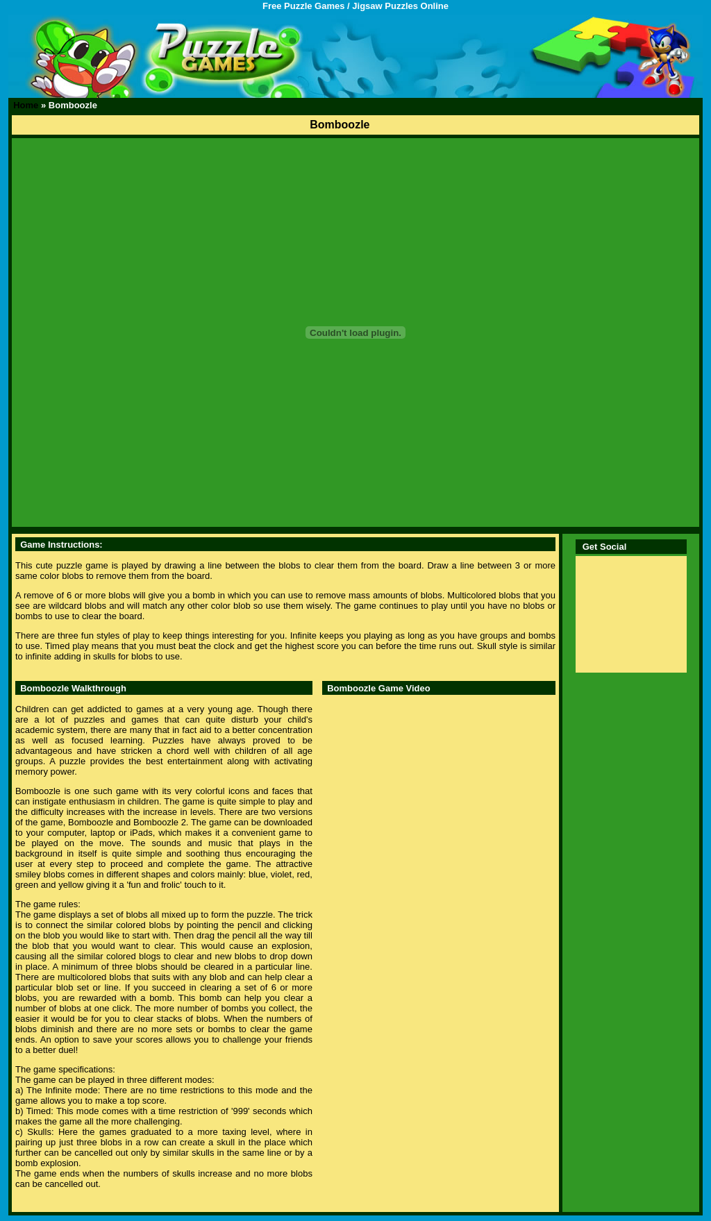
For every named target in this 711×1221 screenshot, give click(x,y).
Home (25, 105)
